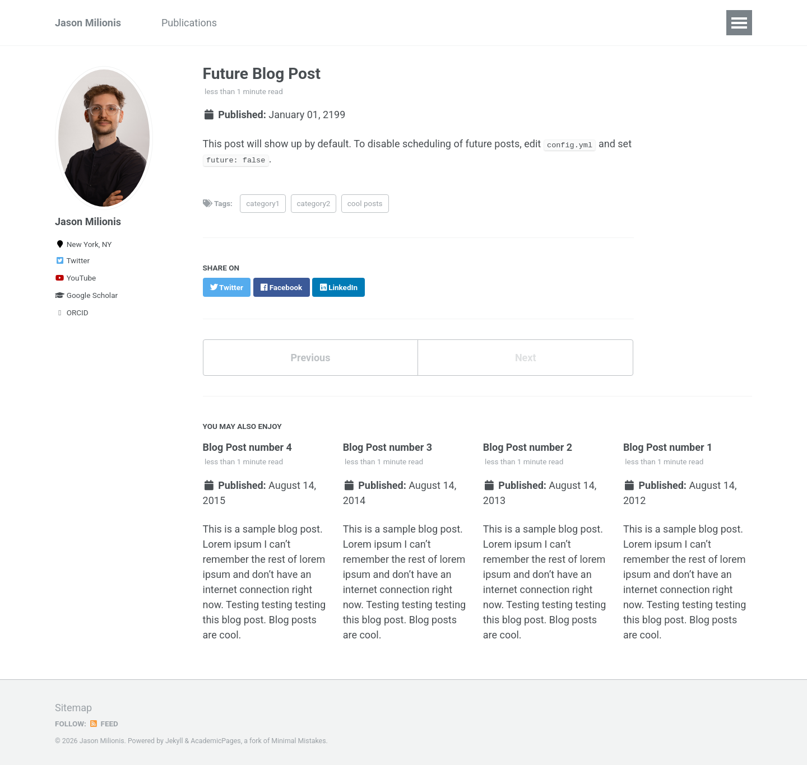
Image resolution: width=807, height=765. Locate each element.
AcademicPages (215, 739)
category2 (314, 202)
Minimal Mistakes (298, 739)
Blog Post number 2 (528, 447)
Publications (189, 23)
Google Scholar (86, 295)
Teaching (339, 23)
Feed (103, 721)
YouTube (75, 277)
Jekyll (174, 739)
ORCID (72, 312)
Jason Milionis (88, 23)
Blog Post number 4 (248, 447)
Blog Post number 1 (668, 447)
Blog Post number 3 (388, 447)
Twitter (72, 260)
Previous (310, 357)
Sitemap (73, 706)
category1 (263, 202)
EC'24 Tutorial (268, 23)
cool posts (365, 202)
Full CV (395, 23)
